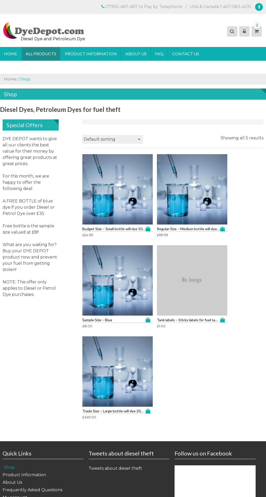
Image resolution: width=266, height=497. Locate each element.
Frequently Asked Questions (32, 369)
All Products (41, 53)
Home (10, 53)
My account (15, 377)
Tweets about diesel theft (115, 347)
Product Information (91, 53)
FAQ (160, 53)
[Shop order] (112, 139)
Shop (9, 346)
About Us (136, 53)
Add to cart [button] (118, 197)
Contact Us (186, 53)
